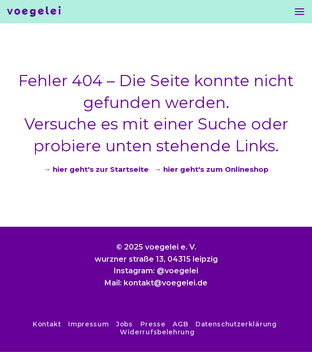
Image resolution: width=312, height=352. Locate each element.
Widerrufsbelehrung (157, 332)
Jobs (124, 324)
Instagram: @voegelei (156, 270)
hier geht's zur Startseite (101, 169)
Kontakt (47, 324)
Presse (153, 324)
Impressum (88, 324)
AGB (180, 324)
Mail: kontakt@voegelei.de (156, 282)
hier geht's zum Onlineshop (216, 169)
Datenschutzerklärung (236, 324)
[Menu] (299, 11)
